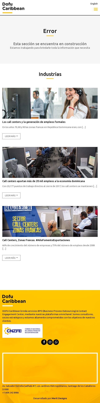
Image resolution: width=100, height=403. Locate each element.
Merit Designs (59, 398)
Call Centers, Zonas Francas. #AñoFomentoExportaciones (36, 240)
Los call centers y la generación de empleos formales (33, 122)
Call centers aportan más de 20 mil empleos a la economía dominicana (43, 181)
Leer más (11, 136)
